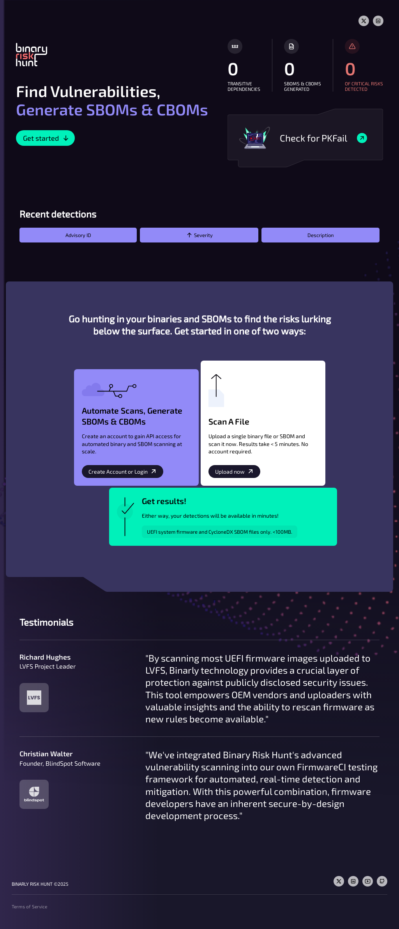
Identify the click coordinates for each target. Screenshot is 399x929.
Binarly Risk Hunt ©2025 (40, 884)
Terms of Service (29, 906)
